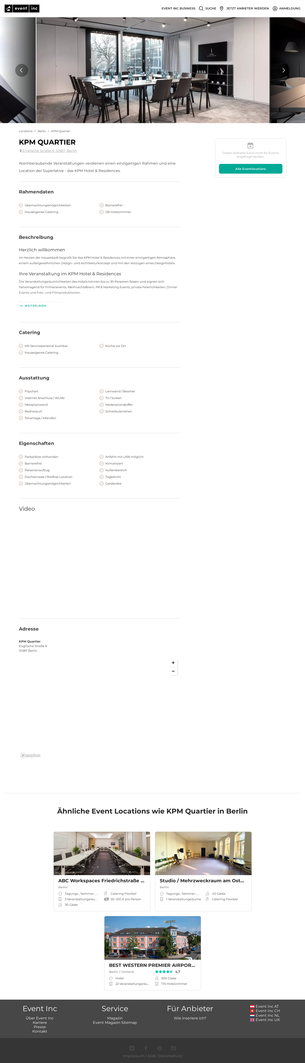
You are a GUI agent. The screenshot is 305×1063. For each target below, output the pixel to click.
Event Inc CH (265, 1011)
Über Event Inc (40, 1018)
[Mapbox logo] (30, 755)
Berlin (42, 131)
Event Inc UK (265, 1020)
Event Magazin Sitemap (115, 1022)
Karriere (40, 1022)
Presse (40, 1027)
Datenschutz (170, 1056)
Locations (26, 131)
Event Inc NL (264, 1015)
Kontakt (39, 1031)
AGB (151, 1056)
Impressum (133, 1056)
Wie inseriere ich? (190, 1018)
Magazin (115, 1018)
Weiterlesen (32, 305)
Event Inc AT (264, 1006)
